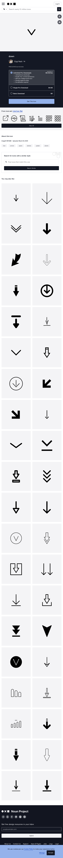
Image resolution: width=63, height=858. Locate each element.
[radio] (31, 77)
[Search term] (32, 9)
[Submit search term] (59, 9)
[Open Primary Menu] (3, 4)
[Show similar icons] (60, 22)
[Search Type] (5, 9)
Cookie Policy (28, 849)
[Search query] (31, 161)
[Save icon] (60, 16)
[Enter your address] (31, 829)
